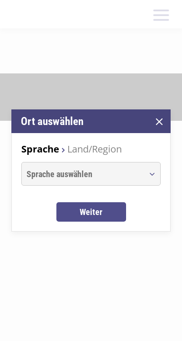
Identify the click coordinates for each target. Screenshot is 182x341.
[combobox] (82, 173)
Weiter (91, 212)
